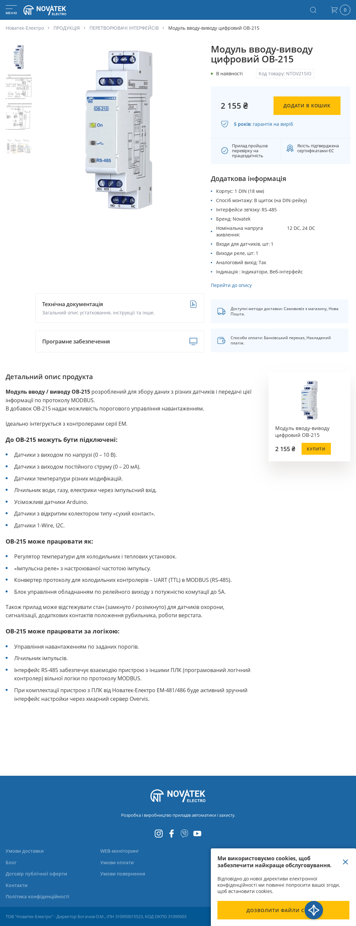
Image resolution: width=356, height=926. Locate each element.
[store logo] (52, 10)
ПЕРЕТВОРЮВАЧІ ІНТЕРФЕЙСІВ (124, 28)
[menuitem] (28, 851)
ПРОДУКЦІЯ (66, 28)
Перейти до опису (231, 285)
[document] (283, 887)
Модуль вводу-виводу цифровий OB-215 (302, 431)
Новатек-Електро (25, 28)
